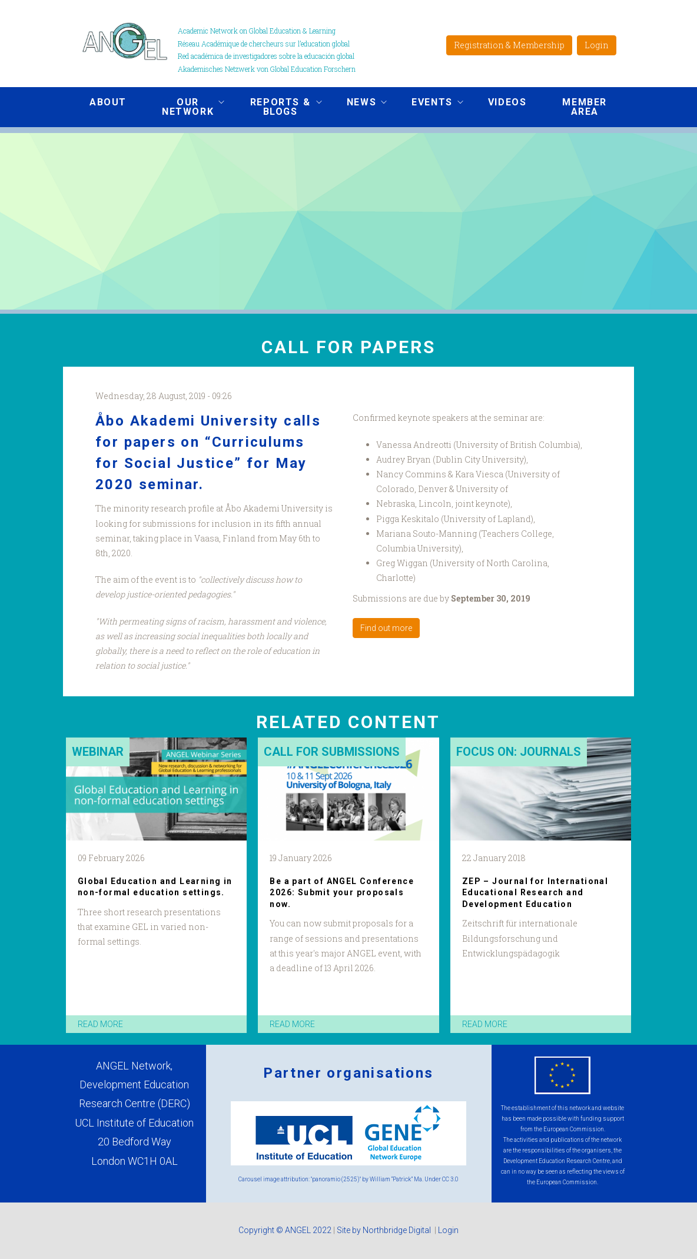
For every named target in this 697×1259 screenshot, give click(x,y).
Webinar (98, 752)
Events (428, 104)
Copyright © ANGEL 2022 (284, 1230)
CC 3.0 (450, 1179)
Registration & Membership (509, 45)
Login (597, 45)
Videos (507, 102)
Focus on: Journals (518, 752)
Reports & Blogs (276, 107)
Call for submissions (332, 752)
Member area (584, 107)
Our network (184, 107)
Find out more (386, 628)
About (108, 102)
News (358, 104)
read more (100, 1024)
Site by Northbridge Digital (385, 1230)
